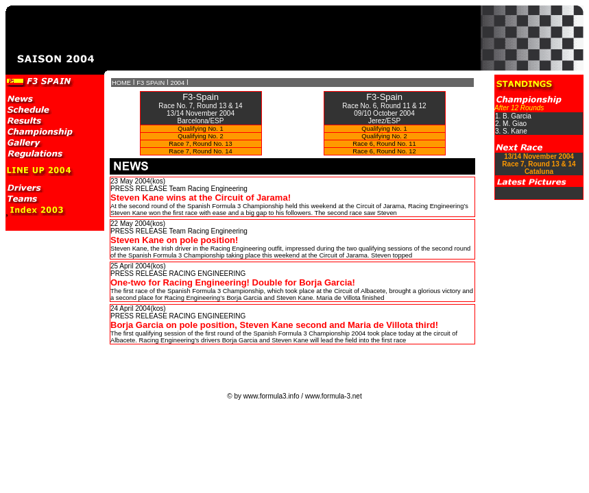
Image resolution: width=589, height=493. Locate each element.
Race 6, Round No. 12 (384, 151)
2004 (177, 82)
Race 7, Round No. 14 (200, 151)
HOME (121, 82)
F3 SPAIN (150, 82)
